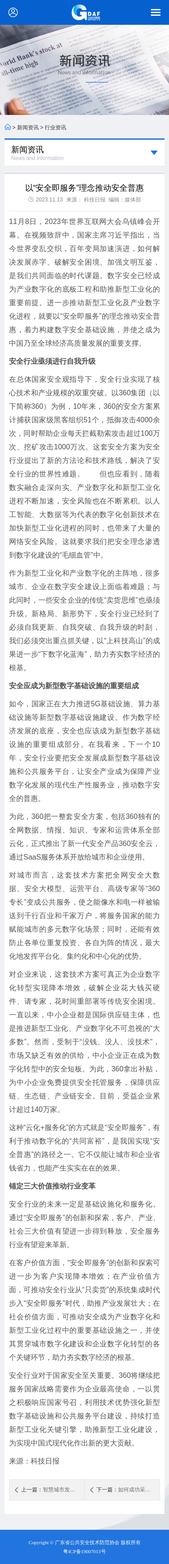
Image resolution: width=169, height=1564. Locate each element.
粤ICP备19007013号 (84, 1551)
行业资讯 (55, 127)
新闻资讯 (28, 127)
